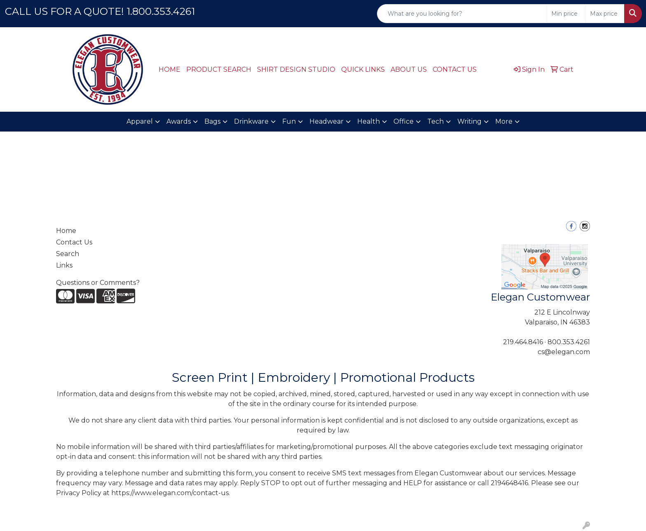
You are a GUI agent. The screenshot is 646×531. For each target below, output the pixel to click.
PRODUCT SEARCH (218, 69)
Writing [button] (469, 121)
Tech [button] (435, 121)
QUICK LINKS (363, 69)
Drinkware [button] (251, 121)
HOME (169, 69)
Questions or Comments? (98, 283)
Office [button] (403, 121)
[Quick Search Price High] (605, 13)
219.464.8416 (523, 342)
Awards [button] (178, 121)
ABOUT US (409, 69)
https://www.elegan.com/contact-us (170, 493)
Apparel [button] (139, 121)
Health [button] (368, 121)
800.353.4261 (569, 342)
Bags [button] (212, 121)
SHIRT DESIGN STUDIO (296, 69)
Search (67, 254)
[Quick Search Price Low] (566, 13)
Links (64, 265)
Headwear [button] (326, 121)
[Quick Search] (462, 13)
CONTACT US (455, 69)
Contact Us (74, 242)
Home (66, 231)
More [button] (504, 121)
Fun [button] (289, 121)
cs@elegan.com (564, 352)
